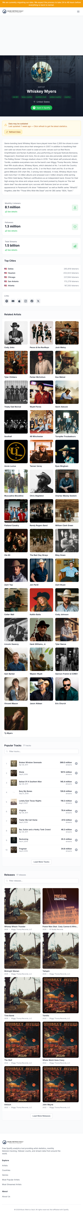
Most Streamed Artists (11, 1184)
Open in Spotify (41, 107)
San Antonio (13, 281)
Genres (5, 1175)
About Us (6, 1196)
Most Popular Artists (11, 1180)
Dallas (11, 269)
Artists (5, 1165)
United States (43, 101)
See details (11, 211)
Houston (11, 273)
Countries (6, 1170)
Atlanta (11, 285)
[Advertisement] (41, 35)
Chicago (11, 277)
